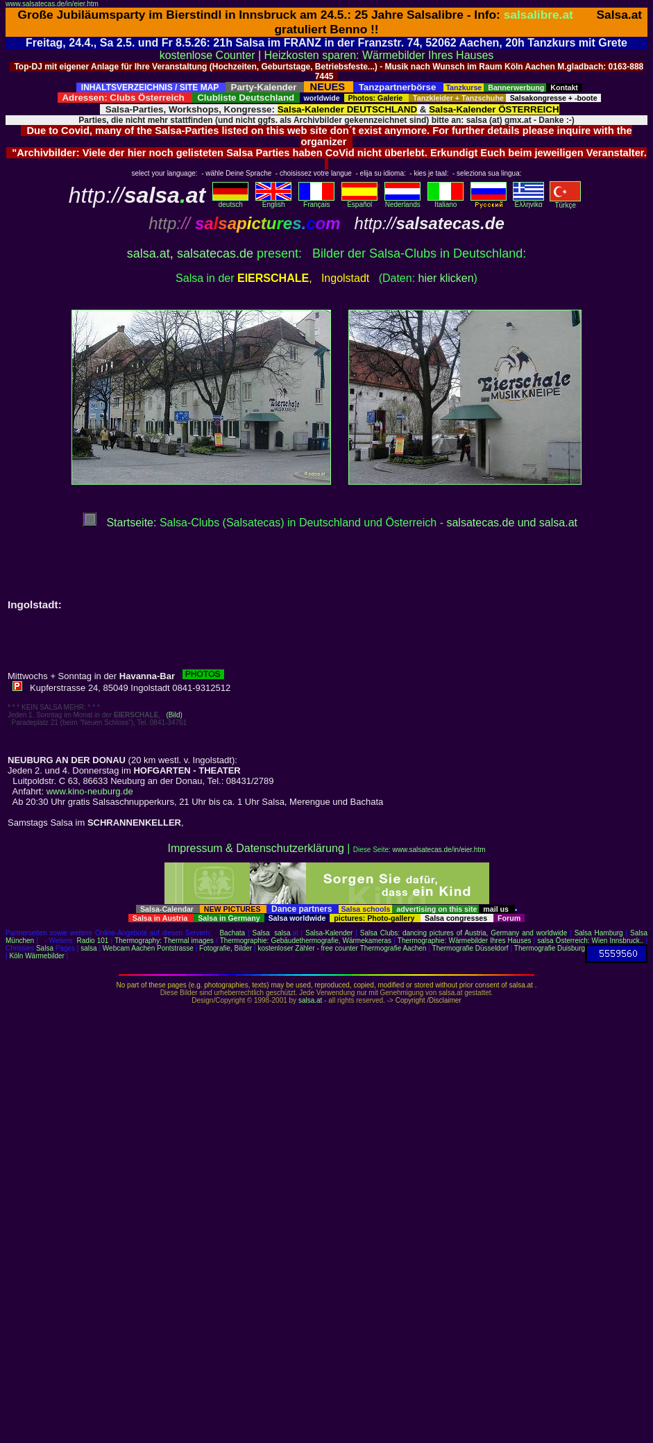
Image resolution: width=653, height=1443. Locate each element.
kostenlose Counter (207, 55)
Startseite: (119, 522)
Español (359, 201)
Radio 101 (93, 940)
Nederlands (402, 201)
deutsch (230, 201)
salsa (282, 933)
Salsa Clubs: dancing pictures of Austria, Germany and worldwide (463, 933)
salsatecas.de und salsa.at (511, 522)
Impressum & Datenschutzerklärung (255, 848)
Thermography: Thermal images (164, 940)
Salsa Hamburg (599, 933)
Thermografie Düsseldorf (470, 948)
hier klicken (446, 278)
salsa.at (148, 253)
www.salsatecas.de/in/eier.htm (52, 4)
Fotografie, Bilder (225, 948)
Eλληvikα (528, 201)
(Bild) (174, 715)
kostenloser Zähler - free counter (308, 948)
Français (316, 201)
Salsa (261, 933)
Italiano (445, 201)
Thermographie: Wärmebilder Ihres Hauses (465, 940)
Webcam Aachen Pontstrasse (148, 948)
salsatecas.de (215, 253)
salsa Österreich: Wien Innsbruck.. (590, 940)
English (273, 201)
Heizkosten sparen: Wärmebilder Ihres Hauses (379, 55)
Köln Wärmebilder (36, 956)
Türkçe (565, 202)
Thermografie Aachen (393, 948)
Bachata (232, 933)
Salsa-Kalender (329, 933)
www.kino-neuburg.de (89, 791)
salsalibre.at (538, 15)
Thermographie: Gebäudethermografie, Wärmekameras (305, 940)
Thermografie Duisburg (549, 948)
